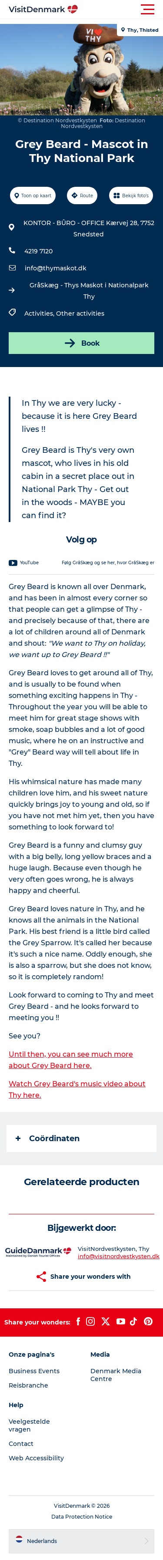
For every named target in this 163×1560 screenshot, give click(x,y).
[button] (120, 9)
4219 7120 (38, 251)
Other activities (80, 313)
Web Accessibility (36, 1458)
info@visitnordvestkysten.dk (119, 1256)
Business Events (34, 1371)
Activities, (40, 313)
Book (81, 343)
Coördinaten (48, 1138)
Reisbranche (28, 1385)
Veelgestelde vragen (29, 1425)
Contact (21, 1444)
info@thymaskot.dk (55, 268)
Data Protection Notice (81, 1516)
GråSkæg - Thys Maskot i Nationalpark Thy (89, 290)
